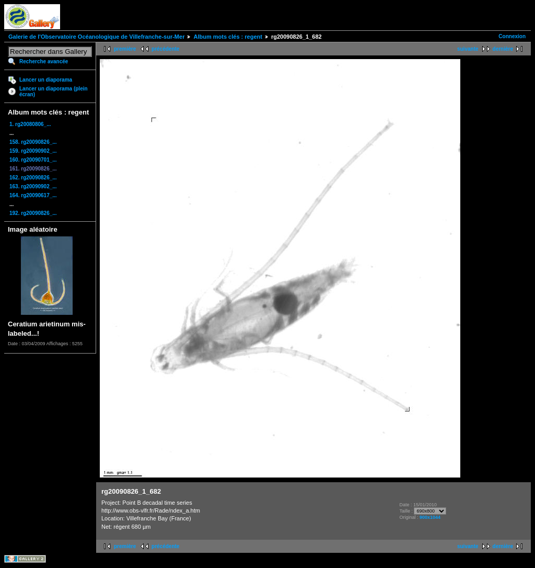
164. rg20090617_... (33, 195)
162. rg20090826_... (33, 177)
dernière (503, 49)
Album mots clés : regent (227, 36)
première (125, 49)
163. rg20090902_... (33, 186)
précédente (165, 49)
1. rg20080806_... (30, 124)
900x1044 (430, 517)
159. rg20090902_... (33, 151)
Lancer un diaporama (45, 80)
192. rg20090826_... (33, 213)
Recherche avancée (43, 61)
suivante (468, 49)
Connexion (512, 36)
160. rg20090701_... (33, 160)
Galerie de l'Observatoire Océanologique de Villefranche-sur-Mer (96, 36)
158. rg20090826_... (33, 142)
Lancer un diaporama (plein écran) (53, 91)
